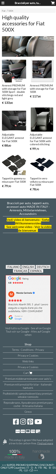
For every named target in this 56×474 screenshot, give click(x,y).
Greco (28, 411)
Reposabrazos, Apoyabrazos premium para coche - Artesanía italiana (28, 404)
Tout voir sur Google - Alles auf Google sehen (28, 333)
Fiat (4, 11)
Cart (28, 373)
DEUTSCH (43, 266)
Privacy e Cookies (28, 355)
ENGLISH (28, 266)
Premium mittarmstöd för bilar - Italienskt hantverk (28, 386)
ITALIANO (13, 266)
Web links (28, 361)
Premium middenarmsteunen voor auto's (28, 378)
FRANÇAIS (20, 270)
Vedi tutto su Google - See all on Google (28, 328)
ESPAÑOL (36, 270)
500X (10, 11)
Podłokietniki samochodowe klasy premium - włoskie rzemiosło (28, 395)
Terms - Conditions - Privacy (28, 349)
